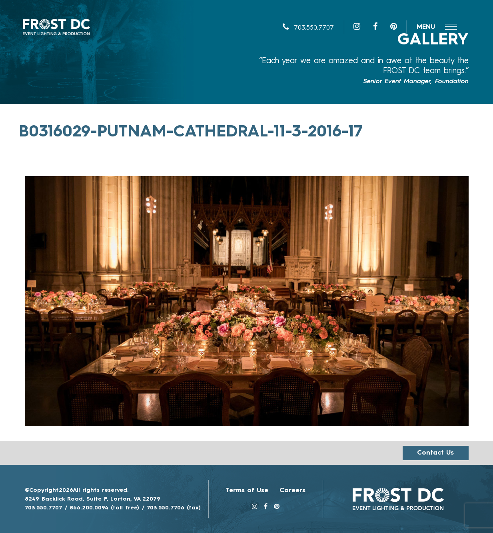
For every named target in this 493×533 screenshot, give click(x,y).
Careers (292, 490)
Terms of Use (247, 490)
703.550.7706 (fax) (174, 508)
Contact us (435, 453)
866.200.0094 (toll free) (104, 508)
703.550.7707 (308, 28)
